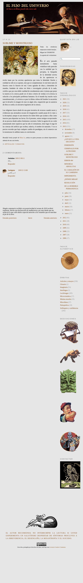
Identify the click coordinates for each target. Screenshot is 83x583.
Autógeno (11, 170)
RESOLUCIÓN (69, 183)
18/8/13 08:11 (20, 158)
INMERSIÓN (69, 145)
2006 (64, 238)
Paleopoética (64, 305)
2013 (64, 126)
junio (67, 196)
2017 (64, 113)
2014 (64, 123)
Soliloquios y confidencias (69, 308)
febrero (67, 210)
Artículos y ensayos (14, 144)
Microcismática (65, 296)
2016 (64, 116)
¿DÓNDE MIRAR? (71, 179)
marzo (67, 207)
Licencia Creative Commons (57, 547)
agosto (67, 136)
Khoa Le (22, 137)
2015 (64, 119)
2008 (64, 231)
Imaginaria (63, 287)
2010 (64, 224)
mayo (67, 200)
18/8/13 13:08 (23, 170)
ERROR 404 (68, 160)
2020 (64, 102)
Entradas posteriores (10, 218)
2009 (64, 228)
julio (66, 193)
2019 (64, 106)
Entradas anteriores (50, 218)
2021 (64, 99)
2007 (64, 235)
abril (66, 203)
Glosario (63, 284)
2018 (64, 109)
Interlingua (64, 290)
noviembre (68, 133)
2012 (64, 218)
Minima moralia (65, 299)
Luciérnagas (64, 293)
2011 (64, 221)
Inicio (30, 218)
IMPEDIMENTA (70, 176)
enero (67, 213)
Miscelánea (64, 302)
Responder (11, 164)
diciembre (68, 129)
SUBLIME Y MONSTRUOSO (17, 43)
